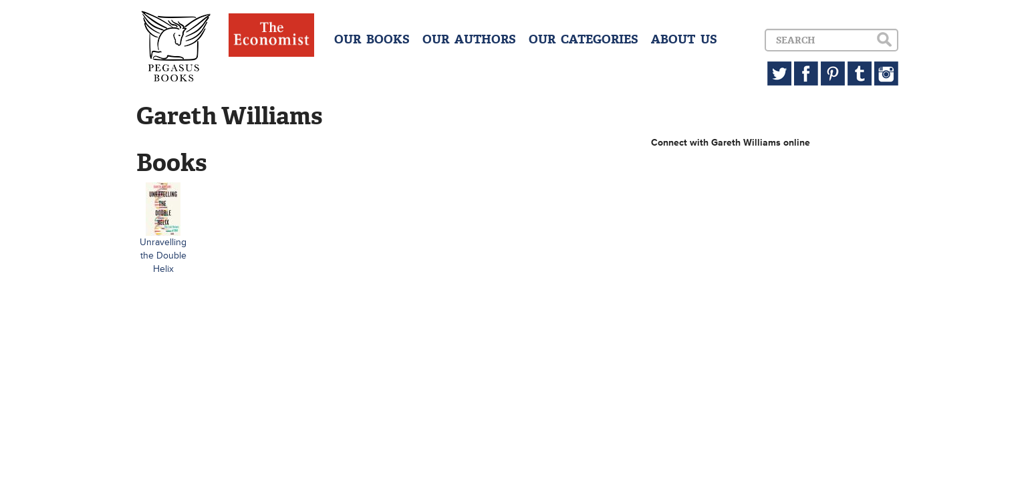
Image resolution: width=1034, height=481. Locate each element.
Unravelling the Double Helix (163, 255)
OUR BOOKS (372, 39)
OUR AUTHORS (469, 39)
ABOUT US (684, 39)
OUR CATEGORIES (583, 39)
